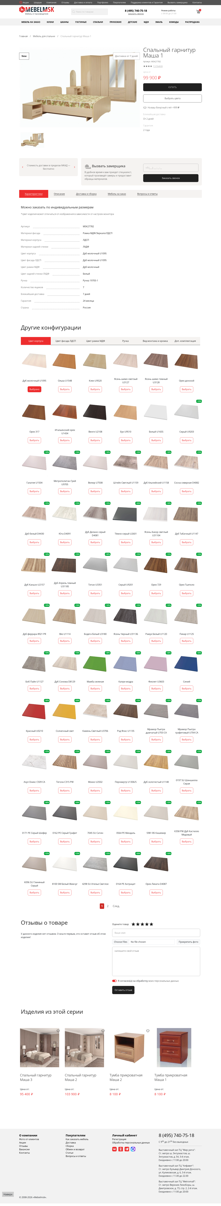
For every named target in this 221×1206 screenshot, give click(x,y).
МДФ (146, 21)
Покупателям (119, 2)
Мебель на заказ (30, 21)
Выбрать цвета (172, 98)
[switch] (114, 981)
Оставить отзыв (123, 989)
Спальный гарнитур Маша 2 (88, 1082)
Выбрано (34, 389)
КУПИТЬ (172, 87)
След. (116, 906)
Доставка (71, 1145)
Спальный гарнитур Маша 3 (40, 1082)
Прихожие (115, 21)
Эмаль (159, 21)
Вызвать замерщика (177, 2)
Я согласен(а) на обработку (148, 980)
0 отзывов (158, 66)
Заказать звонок (136, 14)
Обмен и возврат (75, 1151)
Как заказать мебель (77, 1141)
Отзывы (65, 2)
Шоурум (38, 2)
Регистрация (119, 1141)
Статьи (69, 1155)
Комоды (174, 21)
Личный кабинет (124, 1138)
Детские (132, 21)
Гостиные (81, 21)
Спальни (98, 21)
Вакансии (24, 1151)
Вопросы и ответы (76, 1158)
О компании (28, 1138)
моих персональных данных (163, 980)
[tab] (33, 195)
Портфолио (102, 2)
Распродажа (192, 21)
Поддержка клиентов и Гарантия (147, 2)
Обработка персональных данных (131, 1145)
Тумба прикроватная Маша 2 (135, 1082)
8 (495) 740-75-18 (136, 11)
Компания (51, 2)
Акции (26, 2)
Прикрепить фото (188, 941)
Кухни (50, 21)
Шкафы (64, 21)
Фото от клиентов (29, 1141)
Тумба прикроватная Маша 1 (183, 1082)
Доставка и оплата (83, 2)
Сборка (70, 1148)
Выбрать (65, 389)
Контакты (197, 2)
